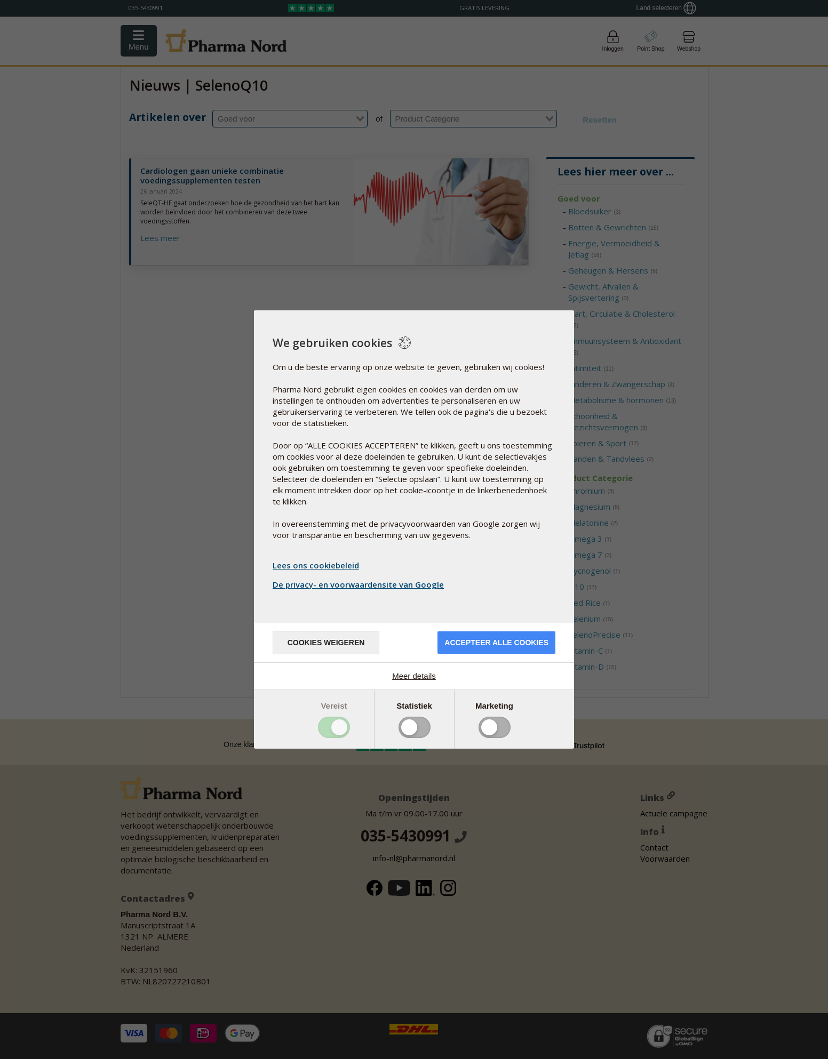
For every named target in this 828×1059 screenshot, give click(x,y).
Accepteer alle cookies (496, 642)
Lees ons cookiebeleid (316, 565)
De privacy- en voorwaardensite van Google (360, 584)
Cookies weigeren (326, 642)
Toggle (334, 727)
